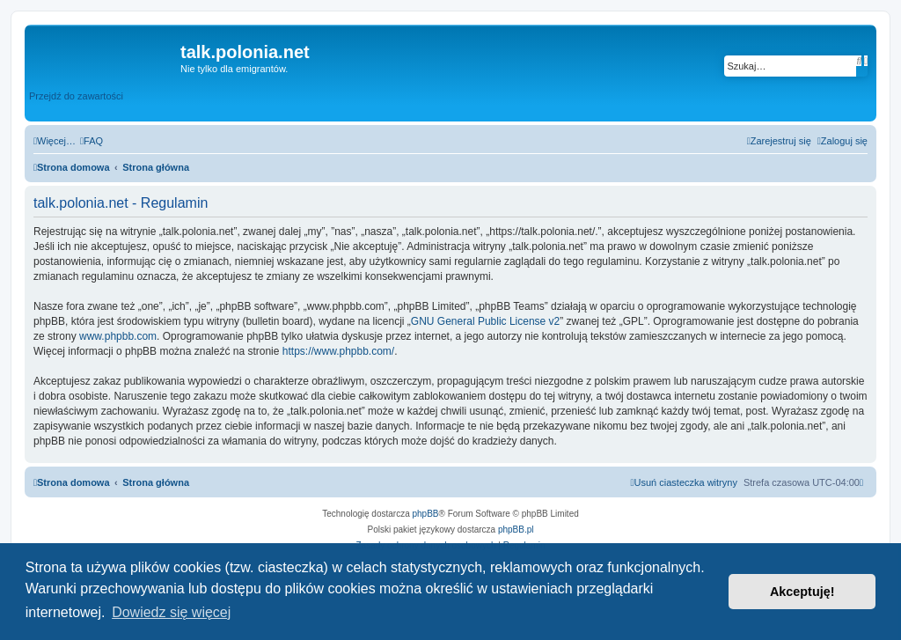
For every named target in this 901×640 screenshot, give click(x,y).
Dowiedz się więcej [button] (171, 612)
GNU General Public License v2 (485, 321)
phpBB (426, 514)
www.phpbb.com (118, 336)
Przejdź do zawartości (76, 96)
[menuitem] (91, 141)
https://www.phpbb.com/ (338, 351)
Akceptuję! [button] (802, 592)
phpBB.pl (516, 529)
